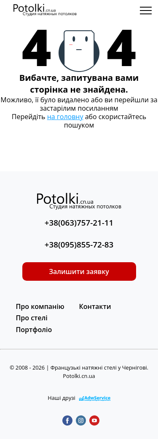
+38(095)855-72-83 (79, 244)
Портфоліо (34, 329)
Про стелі (32, 317)
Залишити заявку (79, 271)
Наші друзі (79, 398)
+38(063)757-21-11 (79, 222)
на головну (65, 116)
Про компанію (40, 306)
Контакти (95, 306)
